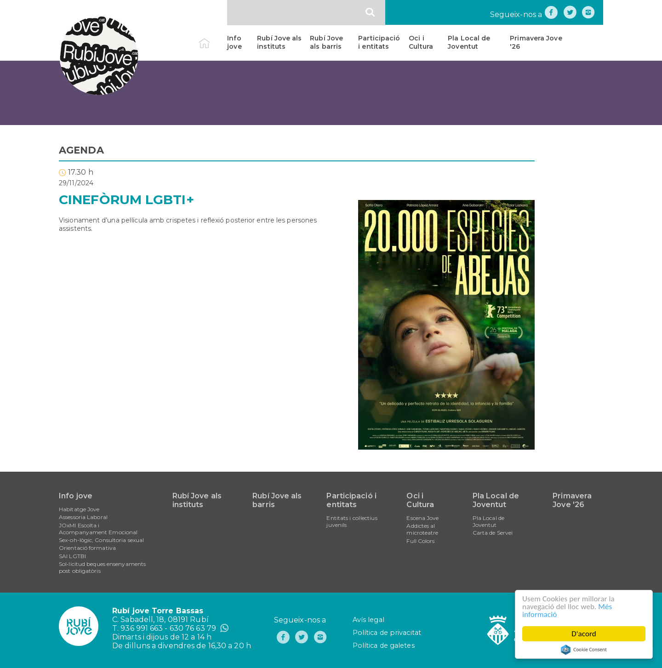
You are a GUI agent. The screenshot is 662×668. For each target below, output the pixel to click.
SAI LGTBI (72, 556)
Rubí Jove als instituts (279, 42)
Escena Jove (422, 517)
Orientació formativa (87, 547)
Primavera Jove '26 (536, 42)
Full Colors (420, 540)
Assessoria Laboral (83, 517)
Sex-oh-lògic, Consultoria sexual (101, 540)
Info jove (234, 42)
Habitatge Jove (79, 509)
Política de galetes (384, 645)
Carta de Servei (493, 532)
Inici (212, 38)
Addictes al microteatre (422, 529)
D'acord (583, 634)
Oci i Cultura (421, 42)
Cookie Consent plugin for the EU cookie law (584, 650)
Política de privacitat (387, 632)
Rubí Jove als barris (326, 42)
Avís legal (368, 620)
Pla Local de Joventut (469, 42)
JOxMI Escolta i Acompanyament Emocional (98, 529)
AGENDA (81, 150)
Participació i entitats (379, 42)
